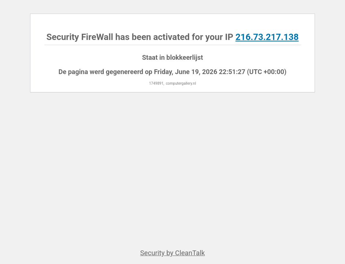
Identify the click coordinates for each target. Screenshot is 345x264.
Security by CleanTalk (172, 253)
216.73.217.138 (266, 37)
